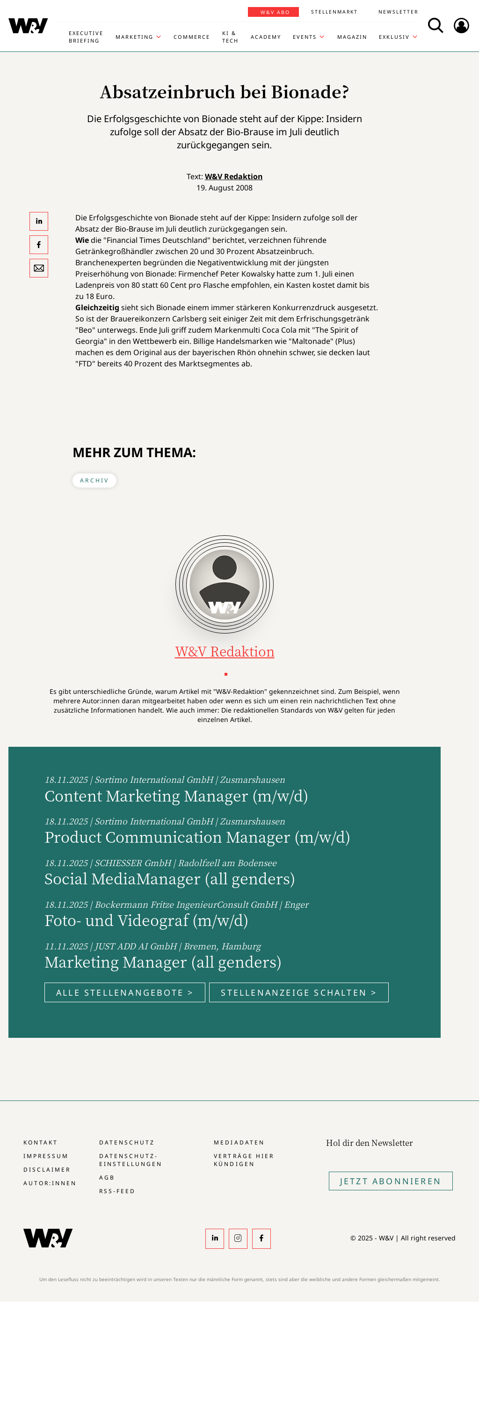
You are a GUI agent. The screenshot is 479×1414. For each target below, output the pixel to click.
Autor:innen (50, 1183)
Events (305, 36)
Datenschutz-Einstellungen (130, 1160)
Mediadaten (239, 1142)
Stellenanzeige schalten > (299, 992)
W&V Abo (275, 12)
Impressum (46, 1156)
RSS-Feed (117, 1191)
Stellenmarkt (334, 11)
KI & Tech (230, 36)
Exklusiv (394, 36)
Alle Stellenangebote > (125, 992)
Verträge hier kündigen (244, 1160)
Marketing (134, 36)
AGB (107, 1177)
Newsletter (398, 11)
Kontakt (40, 1142)
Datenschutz (127, 1142)
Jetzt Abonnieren (391, 1181)
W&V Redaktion (234, 176)
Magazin (352, 36)
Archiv (94, 480)
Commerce (192, 36)
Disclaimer (47, 1169)
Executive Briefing (86, 36)
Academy (266, 36)
